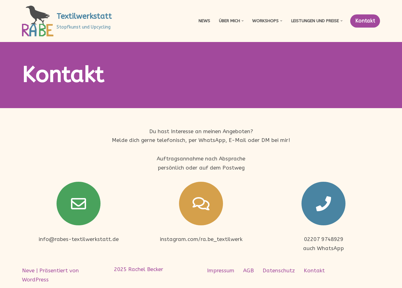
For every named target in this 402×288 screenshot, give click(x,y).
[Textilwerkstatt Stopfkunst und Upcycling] (67, 21)
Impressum (220, 270)
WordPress (35, 279)
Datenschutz (279, 270)
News (204, 21)
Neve (28, 270)
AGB (248, 270)
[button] (243, 21)
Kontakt (365, 21)
